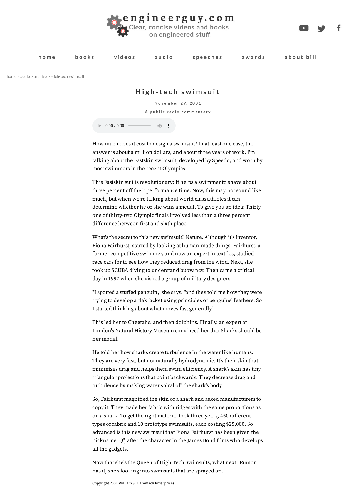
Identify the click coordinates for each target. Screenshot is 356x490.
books (85, 57)
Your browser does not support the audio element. (134, 125)
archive (40, 76)
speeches (208, 57)
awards (253, 57)
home (47, 57)
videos (125, 57)
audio (164, 57)
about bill (301, 57)
